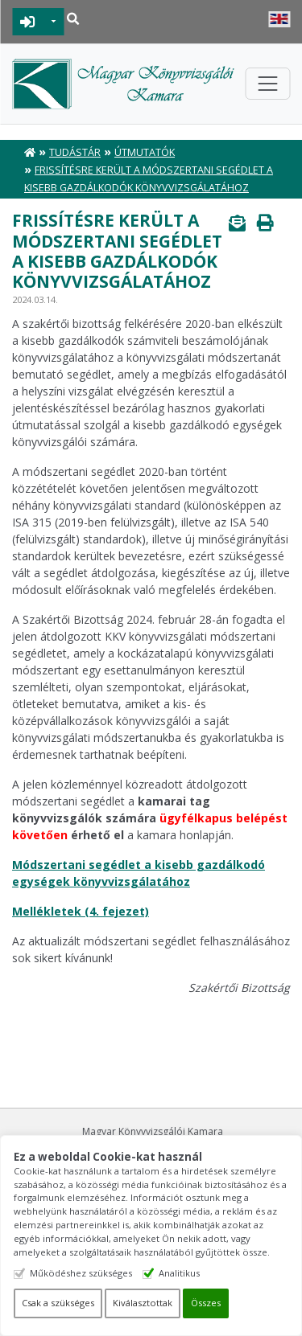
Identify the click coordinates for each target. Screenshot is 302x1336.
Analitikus (179, 1273)
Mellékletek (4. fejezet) (80, 911)
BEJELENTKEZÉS (27, 21)
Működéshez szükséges (81, 1273)
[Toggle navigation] (267, 84)
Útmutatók (144, 152)
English (279, 19)
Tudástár (75, 152)
